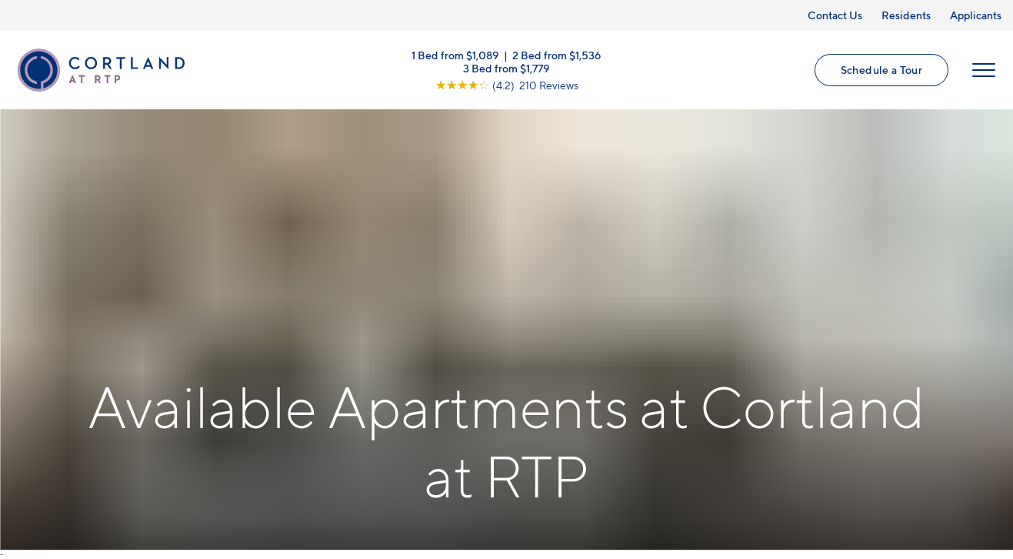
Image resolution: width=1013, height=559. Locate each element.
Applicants (975, 15)
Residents (906, 15)
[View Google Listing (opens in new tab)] (506, 84)
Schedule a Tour (881, 69)
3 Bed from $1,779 (506, 67)
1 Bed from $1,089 (455, 54)
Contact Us (835, 15)
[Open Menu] (983, 70)
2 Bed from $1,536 (556, 54)
